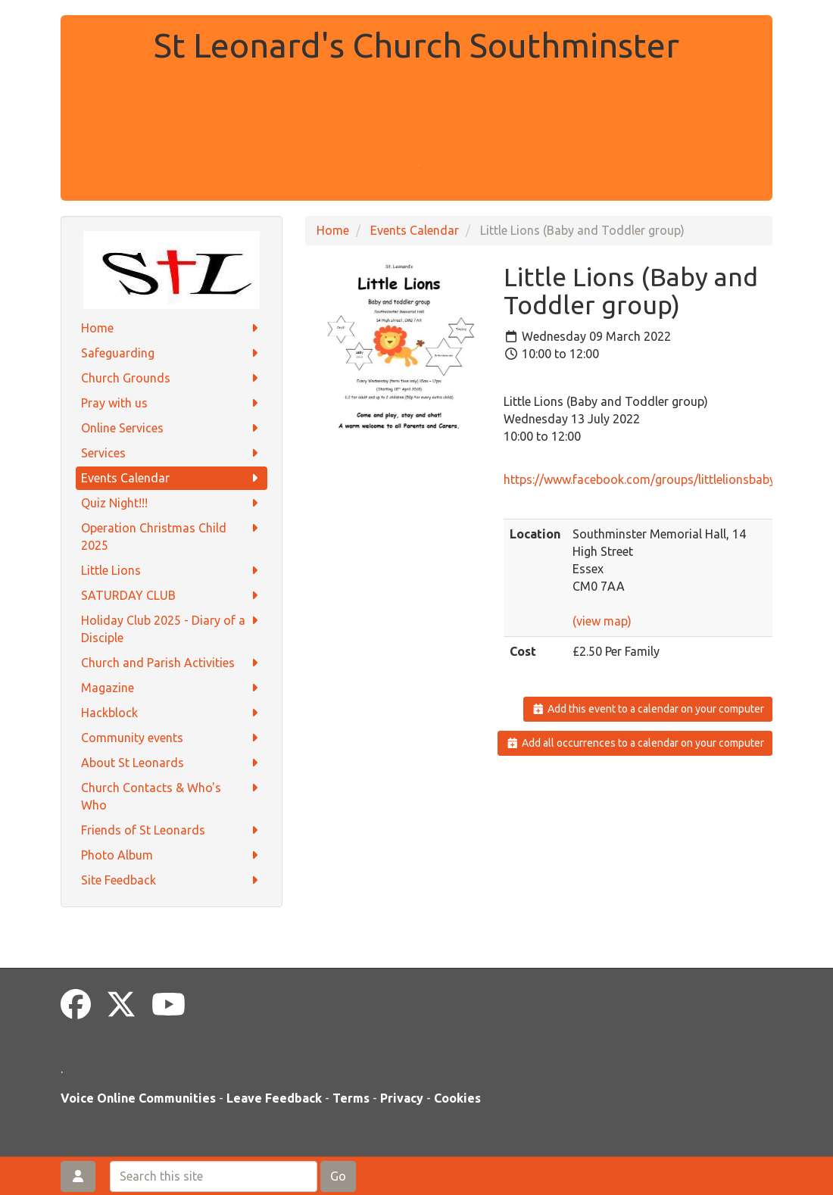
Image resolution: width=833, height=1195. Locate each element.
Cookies (457, 1098)
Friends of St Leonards (171, 830)
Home (171, 328)
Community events (171, 738)
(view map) (602, 621)
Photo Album (171, 855)
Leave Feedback (274, 1098)
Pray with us (171, 403)
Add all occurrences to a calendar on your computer (635, 743)
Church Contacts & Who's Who (171, 795)
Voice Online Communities (138, 1098)
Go (338, 1176)
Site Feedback (171, 880)
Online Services (171, 428)
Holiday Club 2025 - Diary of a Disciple (171, 628)
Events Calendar (171, 478)
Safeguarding (171, 353)
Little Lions (171, 570)
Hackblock (171, 713)
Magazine (171, 688)
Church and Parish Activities (171, 663)
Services (171, 453)
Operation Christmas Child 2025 (171, 535)
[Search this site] (213, 1176)
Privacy (401, 1098)
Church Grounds (171, 378)
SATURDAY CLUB (171, 595)
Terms (351, 1098)
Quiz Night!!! (171, 503)
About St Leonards (171, 763)
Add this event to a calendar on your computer (648, 709)
